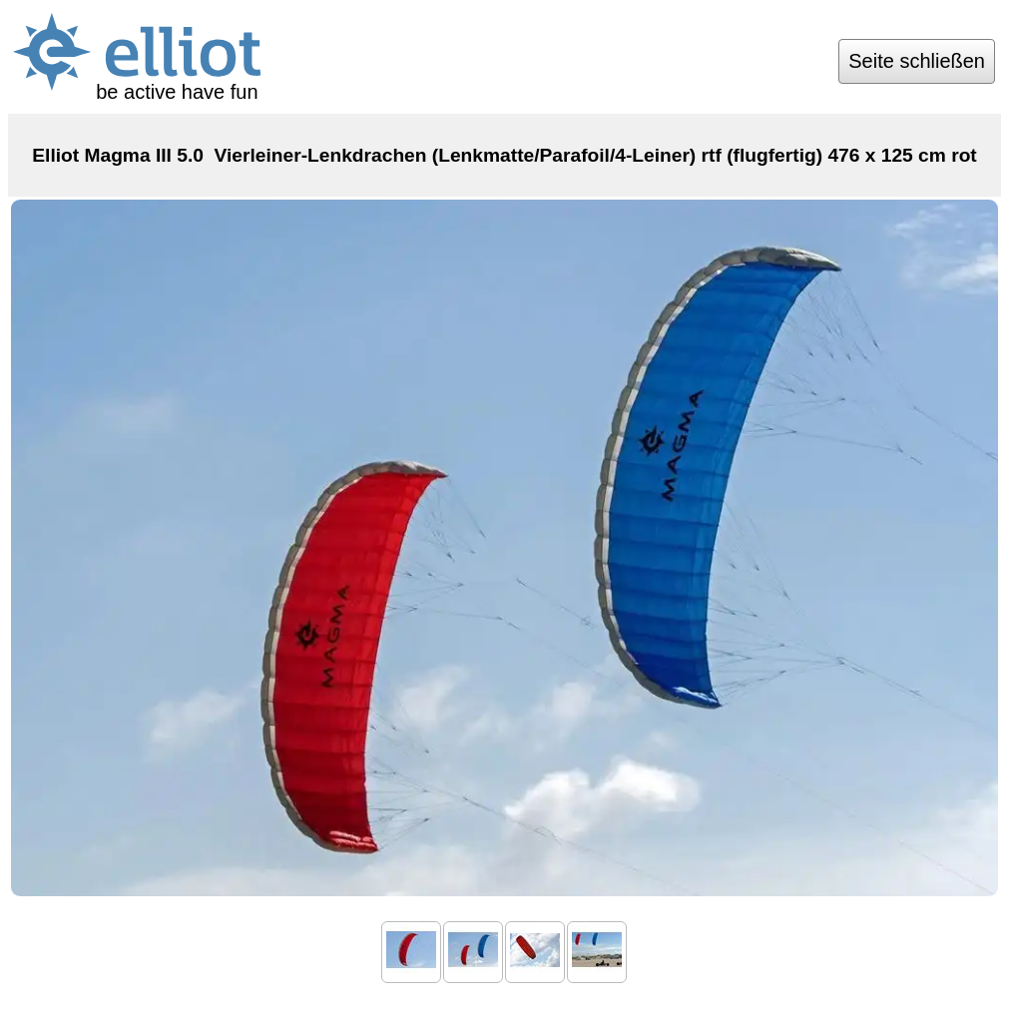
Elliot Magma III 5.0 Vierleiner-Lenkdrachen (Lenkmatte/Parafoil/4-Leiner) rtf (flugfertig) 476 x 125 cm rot (504, 155)
